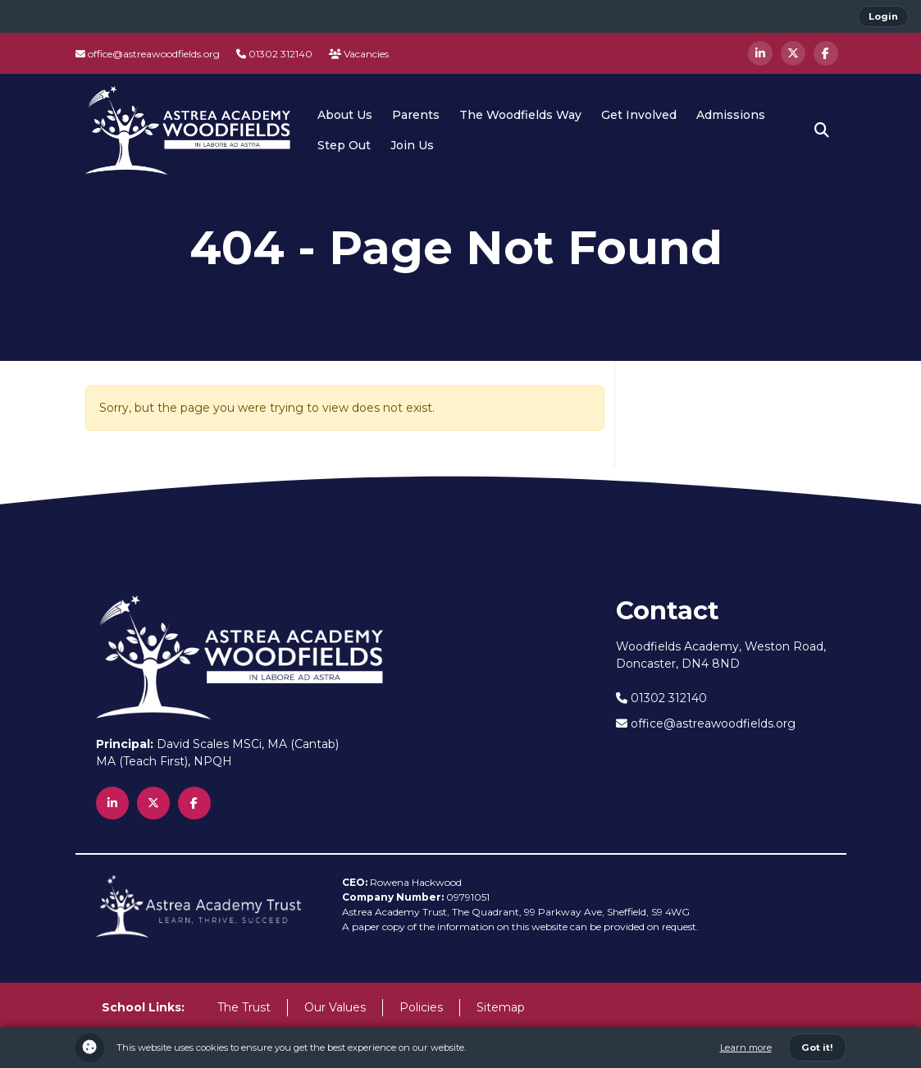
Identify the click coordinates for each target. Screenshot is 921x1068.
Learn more (746, 1047)
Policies (421, 1007)
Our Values (335, 1007)
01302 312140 (274, 54)
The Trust (244, 1007)
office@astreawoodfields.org (147, 54)
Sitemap (500, 1007)
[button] (822, 130)
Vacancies (359, 54)
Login (883, 16)
